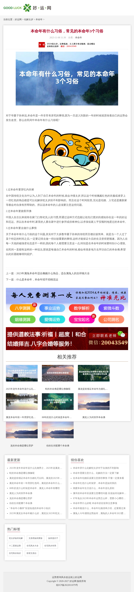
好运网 (18, 19)
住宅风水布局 (50, 546)
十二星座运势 (15, 546)
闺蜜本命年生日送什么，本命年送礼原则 (93, 488)
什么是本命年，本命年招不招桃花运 (37, 279)
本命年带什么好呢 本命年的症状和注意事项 (95, 503)
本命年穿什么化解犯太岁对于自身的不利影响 (96, 468)
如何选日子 (53, 538)
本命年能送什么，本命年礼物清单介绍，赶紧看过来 (99, 508)
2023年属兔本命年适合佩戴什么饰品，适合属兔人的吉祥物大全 (53, 273)
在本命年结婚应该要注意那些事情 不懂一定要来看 (98, 478)
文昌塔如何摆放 (35, 538)
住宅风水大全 (32, 546)
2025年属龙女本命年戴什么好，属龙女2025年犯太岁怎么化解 (36, 513)
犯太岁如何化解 (16, 538)
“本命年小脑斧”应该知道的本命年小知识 (29, 508)
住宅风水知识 (15, 553)
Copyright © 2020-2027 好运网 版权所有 (66, 581)
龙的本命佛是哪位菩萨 (21, 445)
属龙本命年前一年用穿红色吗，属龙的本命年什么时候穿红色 (22, 417)
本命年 (39, 19)
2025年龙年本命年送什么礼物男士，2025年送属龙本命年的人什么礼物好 (22, 389)
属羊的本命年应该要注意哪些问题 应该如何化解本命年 (100, 493)
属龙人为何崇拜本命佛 (93, 417)
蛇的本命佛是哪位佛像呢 (57, 389)
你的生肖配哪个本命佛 (57, 445)
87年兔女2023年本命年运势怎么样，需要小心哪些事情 (100, 498)
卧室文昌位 (31, 553)
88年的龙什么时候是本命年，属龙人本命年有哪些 (58, 417)
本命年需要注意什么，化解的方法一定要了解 (96, 473)
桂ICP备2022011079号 (67, 585)
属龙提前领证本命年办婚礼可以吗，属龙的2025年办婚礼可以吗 (94, 389)
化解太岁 (28, 19)
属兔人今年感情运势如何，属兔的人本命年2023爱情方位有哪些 (100, 513)
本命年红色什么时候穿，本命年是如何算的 (94, 483)
